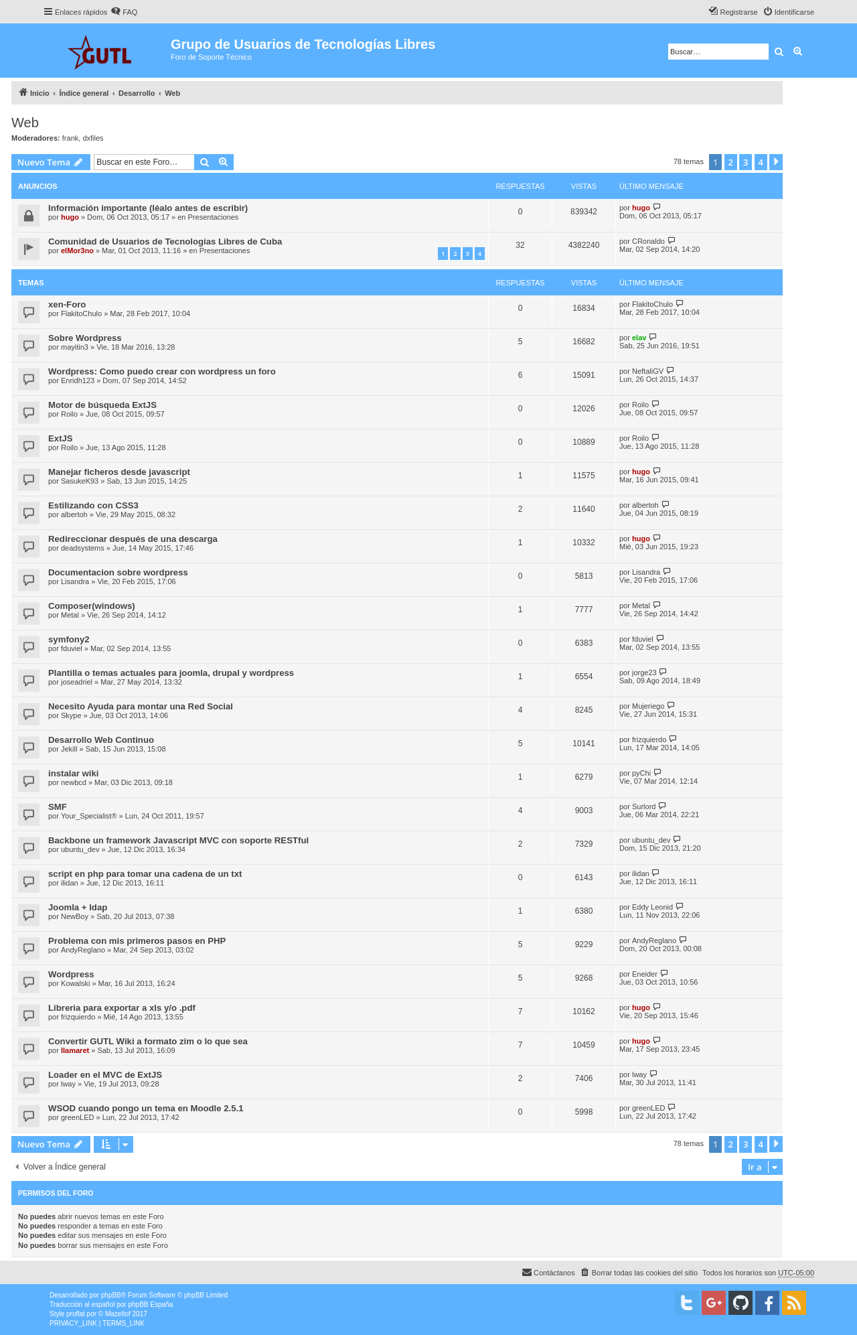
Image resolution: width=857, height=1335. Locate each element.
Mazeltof (118, 1314)
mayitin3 (74, 347)
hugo (70, 217)
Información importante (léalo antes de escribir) (148, 208)
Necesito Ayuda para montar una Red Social (140, 706)
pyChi (641, 773)
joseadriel (76, 682)
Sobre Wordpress (85, 338)
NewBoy (74, 916)
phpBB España (150, 1304)
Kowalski (75, 983)
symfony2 (69, 639)
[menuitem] (123, 12)
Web (25, 122)
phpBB (111, 1295)
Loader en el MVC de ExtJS (105, 1075)
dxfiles (92, 138)
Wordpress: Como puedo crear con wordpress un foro (162, 371)
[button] (776, 162)
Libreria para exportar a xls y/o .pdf (122, 1008)
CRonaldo (648, 241)
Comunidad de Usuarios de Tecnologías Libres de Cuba (165, 241)
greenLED (77, 1117)
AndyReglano (83, 950)
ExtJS (60, 438)
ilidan (69, 883)
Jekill (69, 749)
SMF (57, 807)
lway (68, 1084)
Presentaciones (213, 217)
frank (70, 138)
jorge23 (644, 673)
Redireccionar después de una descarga (133, 539)
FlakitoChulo (81, 313)
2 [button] (730, 162)
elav (639, 338)
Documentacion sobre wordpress (118, 572)
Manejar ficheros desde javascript (119, 472)
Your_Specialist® (89, 816)
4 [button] (761, 162)
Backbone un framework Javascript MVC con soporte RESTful (178, 840)
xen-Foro (67, 304)
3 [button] (745, 162)
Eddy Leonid (652, 907)
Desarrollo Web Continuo (101, 740)
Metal (70, 615)
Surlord (643, 806)
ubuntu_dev (80, 849)
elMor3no (77, 251)
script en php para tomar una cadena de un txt (145, 874)
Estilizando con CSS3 (93, 505)
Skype (71, 715)
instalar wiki (73, 773)
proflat (75, 1314)
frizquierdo (649, 739)
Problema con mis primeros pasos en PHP (137, 941)
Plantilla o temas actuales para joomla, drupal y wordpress (171, 673)
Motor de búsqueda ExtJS (102, 405)
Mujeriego (648, 706)
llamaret (75, 1050)
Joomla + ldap (77, 907)
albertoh (74, 514)
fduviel (71, 648)
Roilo (69, 414)
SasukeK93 (79, 481)
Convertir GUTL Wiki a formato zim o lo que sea (148, 1041)
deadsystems (82, 548)
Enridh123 (77, 380)
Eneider (644, 974)
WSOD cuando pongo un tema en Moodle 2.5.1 (146, 1108)
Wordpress (71, 974)
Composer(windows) (91, 606)
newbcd (73, 782)
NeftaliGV (648, 371)
